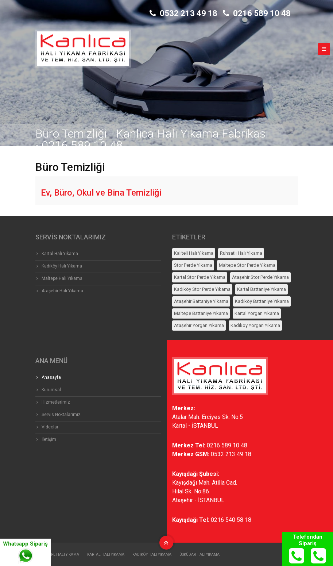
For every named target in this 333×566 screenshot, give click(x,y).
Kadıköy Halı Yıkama (62, 266)
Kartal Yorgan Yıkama (257, 313)
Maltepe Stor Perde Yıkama (247, 265)
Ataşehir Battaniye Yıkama (201, 301)
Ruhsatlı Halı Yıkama (241, 253)
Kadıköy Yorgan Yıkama (255, 325)
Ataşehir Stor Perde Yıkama (260, 277)
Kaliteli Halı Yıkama (193, 253)
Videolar (50, 427)
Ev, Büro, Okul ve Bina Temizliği (101, 193)
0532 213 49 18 (183, 13)
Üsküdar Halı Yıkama (199, 554)
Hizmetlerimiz (56, 402)
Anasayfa (51, 377)
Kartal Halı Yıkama (60, 253)
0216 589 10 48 (257, 13)
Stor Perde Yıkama (193, 265)
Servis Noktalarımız (61, 414)
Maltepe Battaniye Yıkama (201, 313)
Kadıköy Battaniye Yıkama (262, 301)
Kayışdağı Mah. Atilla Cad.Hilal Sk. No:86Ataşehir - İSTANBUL (204, 491)
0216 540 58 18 (231, 519)
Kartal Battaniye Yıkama (261, 289)
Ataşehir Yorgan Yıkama (199, 325)
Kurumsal (51, 389)
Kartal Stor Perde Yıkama (199, 277)
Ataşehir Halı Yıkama (62, 290)
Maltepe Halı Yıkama (62, 278)
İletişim (49, 439)
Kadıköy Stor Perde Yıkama (202, 289)
